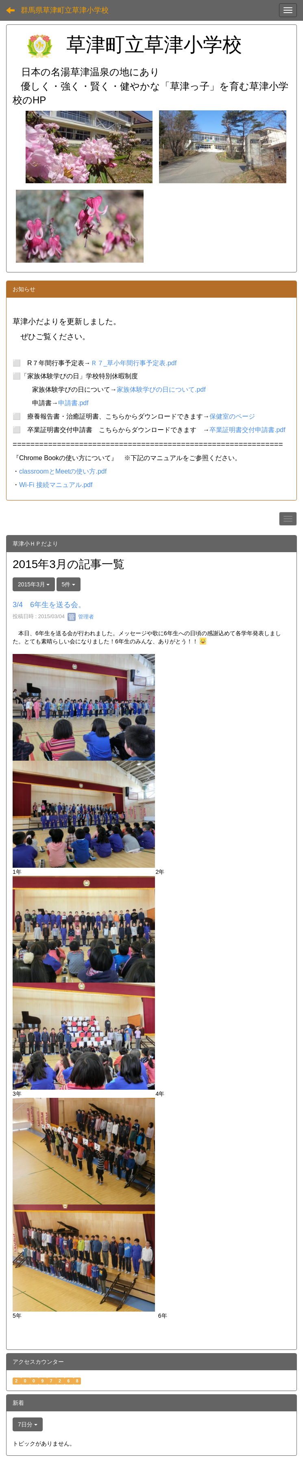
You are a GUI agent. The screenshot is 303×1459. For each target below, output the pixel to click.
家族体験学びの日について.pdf (161, 389)
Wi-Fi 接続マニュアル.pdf (55, 484)
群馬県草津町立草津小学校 (65, 10)
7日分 (27, 1424)
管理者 (81, 617)
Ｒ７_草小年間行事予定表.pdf (134, 363)
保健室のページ (232, 416)
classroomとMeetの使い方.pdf (63, 471)
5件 (69, 584)
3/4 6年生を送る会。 (49, 605)
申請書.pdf (73, 402)
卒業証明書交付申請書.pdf (247, 429)
